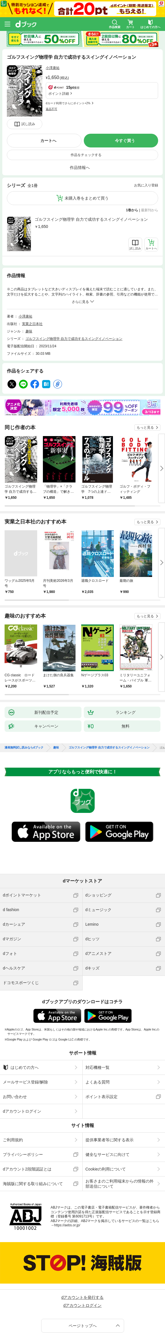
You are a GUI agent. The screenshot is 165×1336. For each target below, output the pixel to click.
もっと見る (145, 391)
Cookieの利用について (106, 1132)
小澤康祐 (52, 68)
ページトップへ (83, 1289)
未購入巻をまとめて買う (87, 161)
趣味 (28, 295)
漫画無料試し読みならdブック (24, 711)
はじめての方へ (21, 1031)
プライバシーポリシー (23, 1118)
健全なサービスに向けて (108, 1118)
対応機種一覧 (98, 1030)
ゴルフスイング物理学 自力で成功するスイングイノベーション (91, 182)
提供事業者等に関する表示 (110, 1103)
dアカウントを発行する (82, 1260)
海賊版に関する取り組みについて (33, 1147)
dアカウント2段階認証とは (27, 1132)
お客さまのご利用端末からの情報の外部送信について (120, 1147)
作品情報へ (80, 131)
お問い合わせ (15, 1060)
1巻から (132, 173)
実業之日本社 (32, 287)
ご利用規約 (13, 1103)
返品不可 (51, 81)
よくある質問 (98, 1045)
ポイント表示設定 (102, 1060)
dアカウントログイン (22, 1074)
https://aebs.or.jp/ (67, 1189)
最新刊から (149, 173)
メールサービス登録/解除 (25, 1045)
